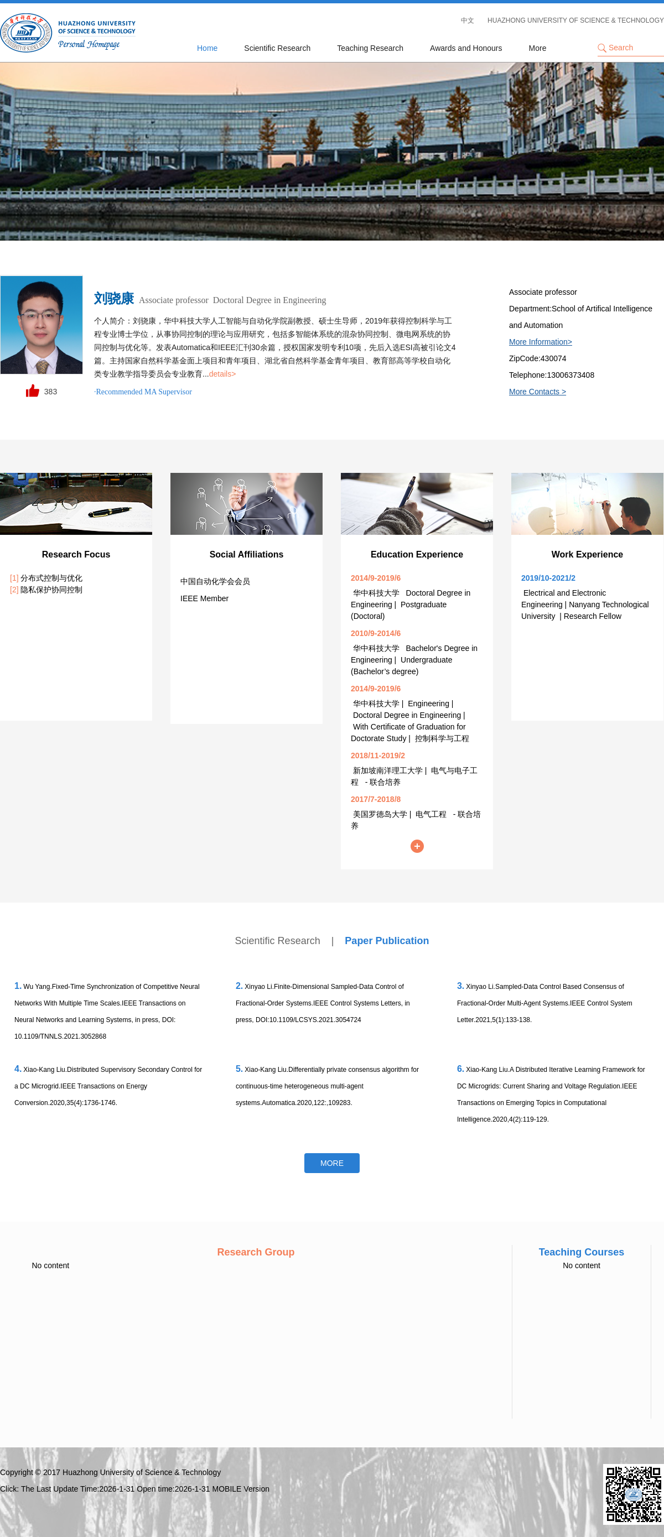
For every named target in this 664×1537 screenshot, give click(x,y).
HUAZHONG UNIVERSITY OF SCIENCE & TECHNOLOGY (575, 20)
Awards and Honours (466, 48)
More (538, 48)
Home (207, 48)
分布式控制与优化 (46, 578)
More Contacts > (537, 391)
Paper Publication (387, 940)
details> (222, 373)
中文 (467, 20)
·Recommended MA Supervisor (143, 392)
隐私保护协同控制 (46, 589)
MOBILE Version (241, 1488)
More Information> (540, 341)
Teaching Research (370, 48)
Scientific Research (277, 48)
